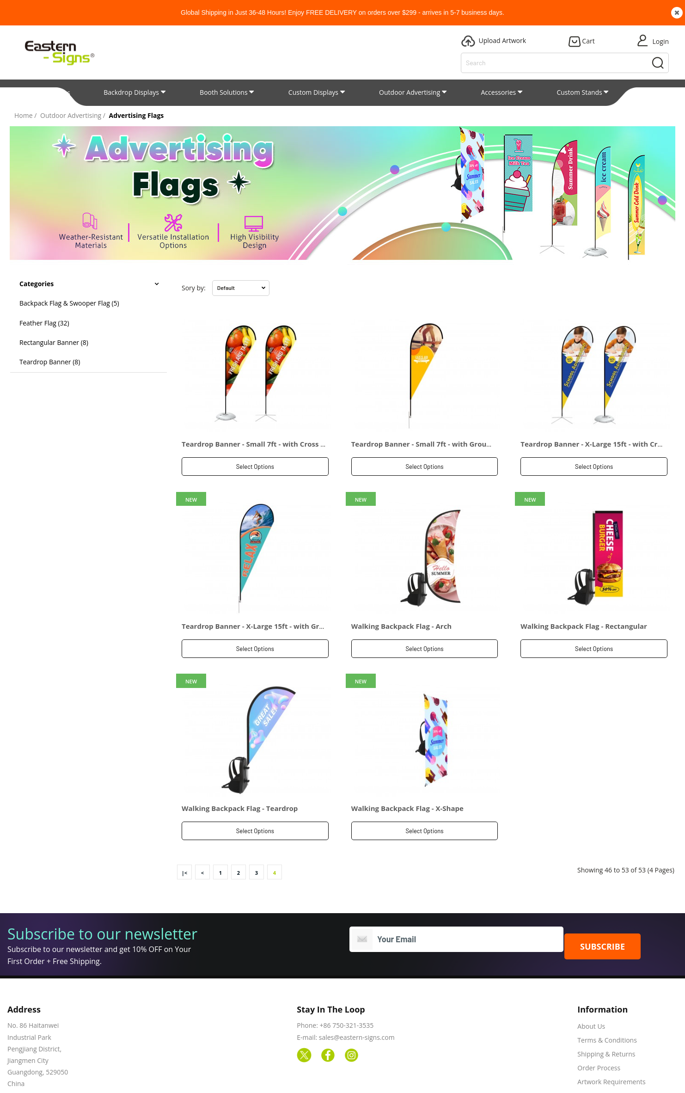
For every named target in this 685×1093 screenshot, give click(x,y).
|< (184, 818)
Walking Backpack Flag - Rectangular (583, 599)
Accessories (498, 92)
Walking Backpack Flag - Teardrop (240, 754)
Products (331, 1079)
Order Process (598, 1014)
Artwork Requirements (611, 1028)
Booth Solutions (224, 92)
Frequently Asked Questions (619, 1042)
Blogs (374, 1079)
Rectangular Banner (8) (53, 342)
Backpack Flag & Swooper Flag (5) (69, 303)
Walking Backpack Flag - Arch (401, 599)
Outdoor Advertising (409, 92)
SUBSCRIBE (602, 892)
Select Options (255, 466)
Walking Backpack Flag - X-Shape (407, 754)
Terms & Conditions (607, 986)
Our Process (489, 1079)
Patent (653, 92)
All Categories (45, 92)
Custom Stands (579, 92)
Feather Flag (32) (44, 323)
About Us (591, 972)
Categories (36, 283)
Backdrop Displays (131, 92)
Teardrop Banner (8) (49, 361)
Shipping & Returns (606, 1000)
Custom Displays (313, 92)
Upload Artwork (426, 1079)
